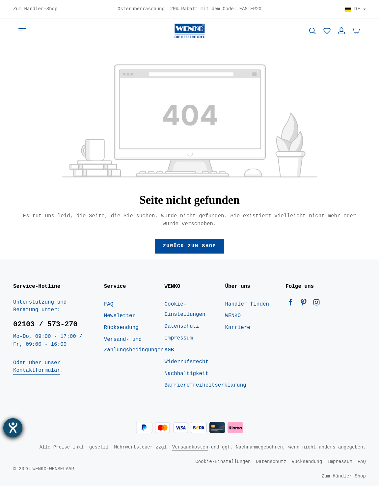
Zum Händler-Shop (35, 9)
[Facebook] (292, 305)
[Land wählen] (355, 9)
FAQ (109, 306)
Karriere (237, 329)
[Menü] (22, 31)
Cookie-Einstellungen (185, 311)
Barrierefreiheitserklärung (205, 387)
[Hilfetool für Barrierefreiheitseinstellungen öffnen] (12, 427)
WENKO (233, 317)
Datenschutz (182, 328)
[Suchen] (312, 31)
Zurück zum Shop (189, 247)
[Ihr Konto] (341, 31)
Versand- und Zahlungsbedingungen (134, 347)
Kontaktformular (36, 372)
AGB (169, 351)
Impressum (179, 340)
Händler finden (247, 306)
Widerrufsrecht (187, 363)
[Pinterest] (305, 305)
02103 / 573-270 (45, 326)
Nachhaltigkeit (187, 375)
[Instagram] (316, 305)
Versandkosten (190, 449)
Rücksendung (121, 329)
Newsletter (119, 317)
